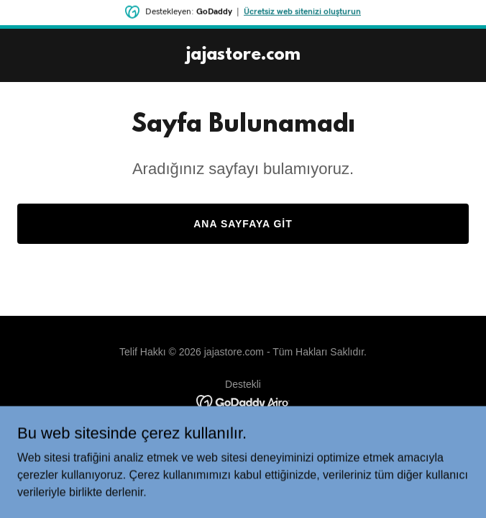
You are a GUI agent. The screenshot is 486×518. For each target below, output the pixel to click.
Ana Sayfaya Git (243, 224)
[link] (243, 56)
